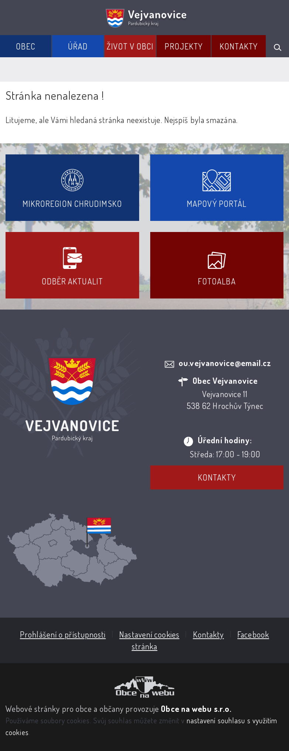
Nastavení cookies (149, 634)
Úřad (78, 46)
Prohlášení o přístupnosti (63, 634)
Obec (25, 46)
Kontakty (239, 46)
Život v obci (130, 46)
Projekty (184, 46)
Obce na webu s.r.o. (196, 708)
